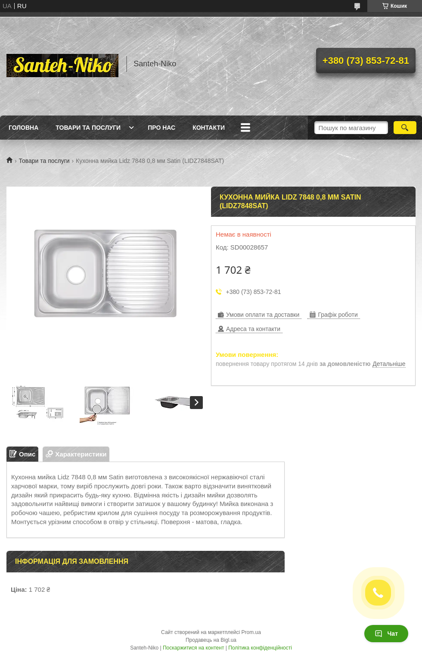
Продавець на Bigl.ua (211, 640)
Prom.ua (251, 632)
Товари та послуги (88, 127)
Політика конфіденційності (260, 648)
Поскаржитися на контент (193, 648)
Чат (386, 633)
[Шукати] (405, 127)
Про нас (161, 127)
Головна (23, 127)
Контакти (208, 127)
